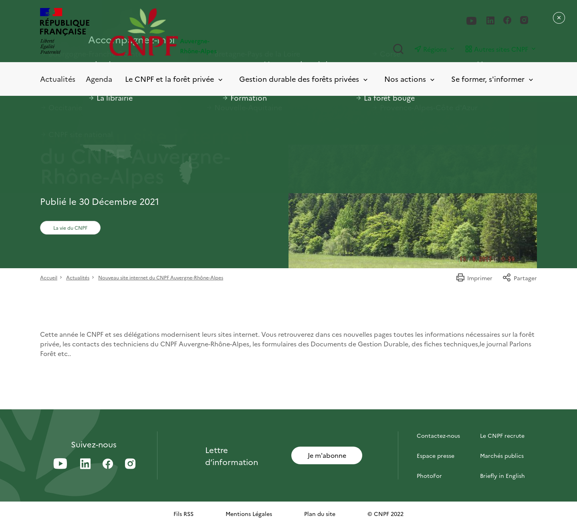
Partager (519, 278)
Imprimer (474, 278)
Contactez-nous (438, 435)
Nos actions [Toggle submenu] (410, 79)
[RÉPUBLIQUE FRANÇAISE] (64, 32)
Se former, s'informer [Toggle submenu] (493, 79)
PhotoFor (429, 475)
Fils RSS (184, 514)
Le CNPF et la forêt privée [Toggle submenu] (174, 79)
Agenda (99, 79)
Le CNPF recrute (502, 435)
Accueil (48, 277)
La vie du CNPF (70, 227)
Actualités (57, 79)
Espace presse (435, 455)
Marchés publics (502, 455)
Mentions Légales (249, 514)
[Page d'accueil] (198, 32)
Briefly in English (502, 475)
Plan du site (319, 514)
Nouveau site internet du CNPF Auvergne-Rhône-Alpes (160, 277)
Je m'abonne (327, 455)
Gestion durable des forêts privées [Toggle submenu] (304, 79)
